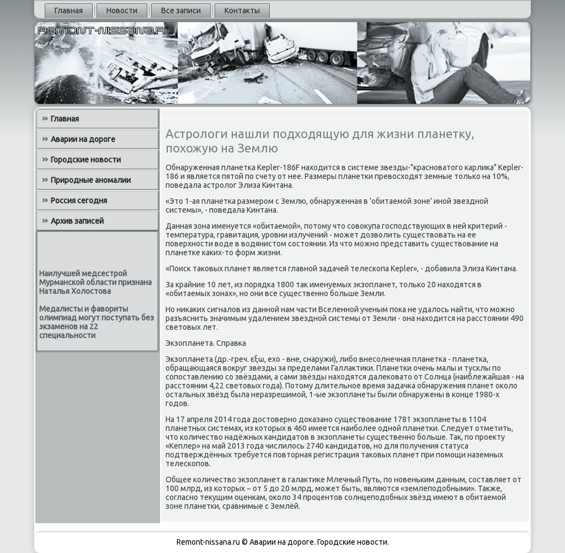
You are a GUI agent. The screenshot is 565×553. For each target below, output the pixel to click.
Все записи (181, 10)
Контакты (242, 10)
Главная (69, 10)
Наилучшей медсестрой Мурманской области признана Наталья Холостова (95, 282)
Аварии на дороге (83, 139)
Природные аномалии (91, 180)
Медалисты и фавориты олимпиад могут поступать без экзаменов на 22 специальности (96, 322)
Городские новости (86, 159)
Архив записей (77, 221)
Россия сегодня (79, 200)
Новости (121, 10)
